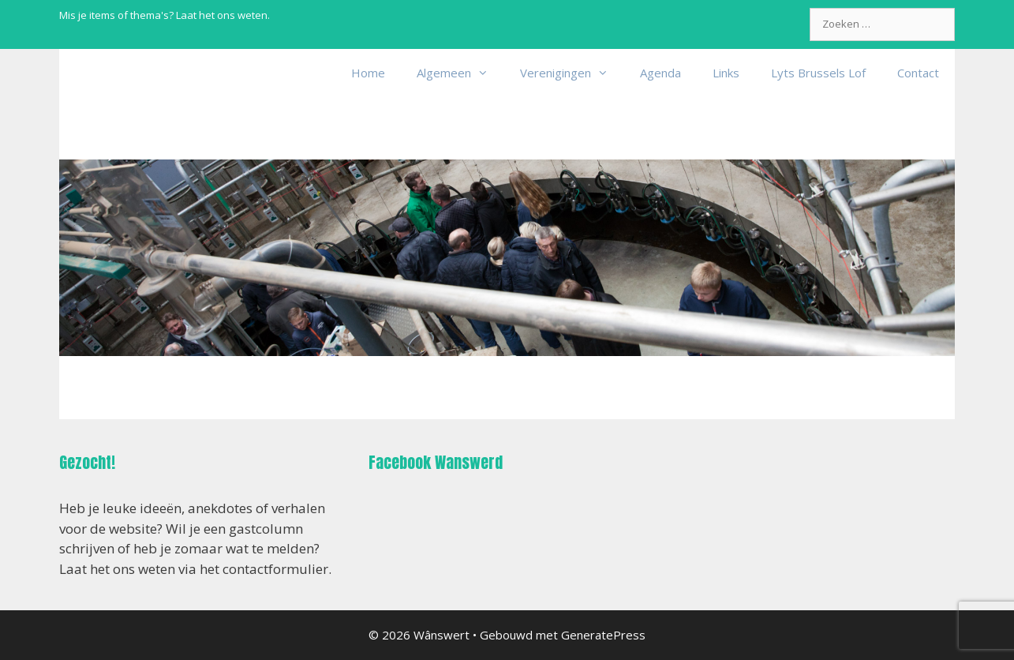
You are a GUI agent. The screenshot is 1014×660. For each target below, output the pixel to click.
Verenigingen (572, 72)
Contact (918, 73)
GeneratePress (603, 635)
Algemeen (460, 72)
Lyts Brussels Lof (818, 73)
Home (368, 73)
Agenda (660, 73)
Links (726, 73)
